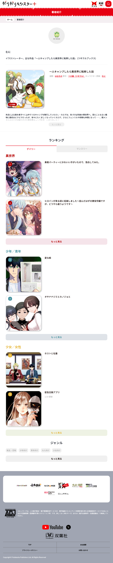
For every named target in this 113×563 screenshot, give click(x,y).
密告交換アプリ (52, 392)
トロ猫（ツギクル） (76, 76)
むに (104, 76)
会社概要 (83, 544)
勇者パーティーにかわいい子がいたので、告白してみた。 (72, 162)
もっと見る (56, 124)
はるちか (58, 76)
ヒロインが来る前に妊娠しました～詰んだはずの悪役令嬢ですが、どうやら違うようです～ (75, 202)
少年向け (23, 450)
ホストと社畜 (51, 353)
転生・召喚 (11, 450)
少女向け (56, 450)
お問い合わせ (83, 550)
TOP (29, 544)
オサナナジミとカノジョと (57, 296)
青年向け (34, 450)
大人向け (45, 450)
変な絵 (48, 257)
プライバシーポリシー (29, 550)
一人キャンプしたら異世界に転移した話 (71, 71)
